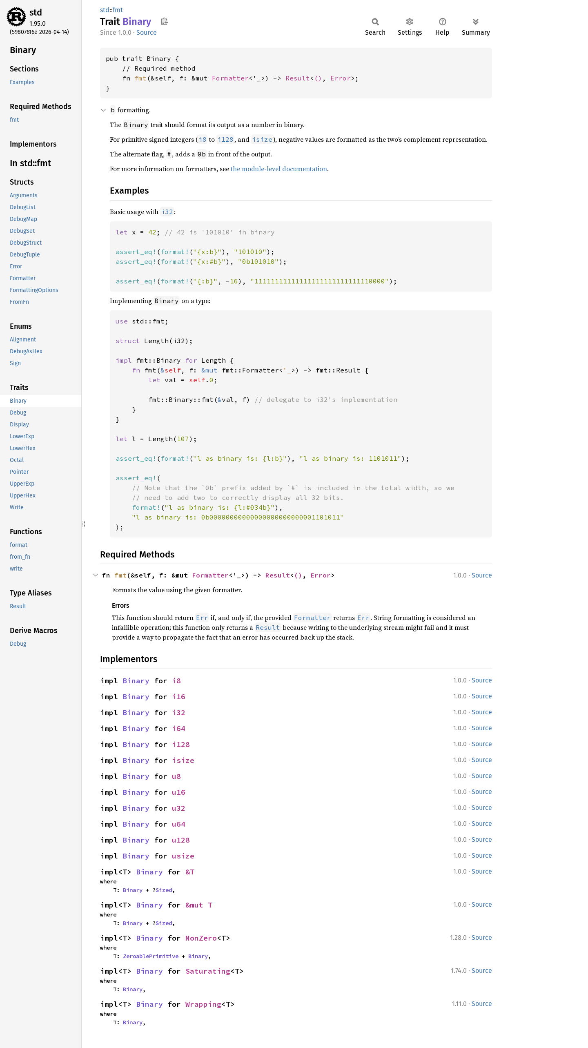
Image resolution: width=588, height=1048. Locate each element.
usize (183, 856)
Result (297, 78)
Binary (135, 680)
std (35, 12)
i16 (178, 696)
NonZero (201, 938)
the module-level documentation (279, 168)
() (318, 78)
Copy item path (164, 21)
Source (146, 32)
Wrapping (203, 1004)
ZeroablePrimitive (150, 956)
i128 (181, 744)
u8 (176, 776)
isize (183, 760)
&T (189, 871)
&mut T (198, 905)
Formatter (230, 78)
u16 (178, 792)
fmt (118, 10)
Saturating (207, 971)
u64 (178, 824)
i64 (178, 728)
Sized (164, 890)
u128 (181, 840)
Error (340, 78)
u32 (178, 808)
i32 (178, 712)
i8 (176, 680)
